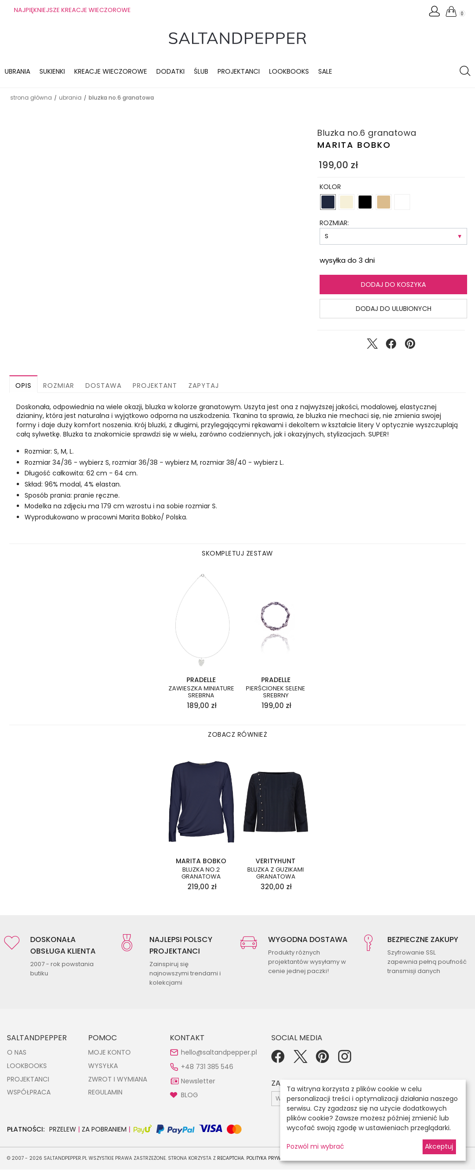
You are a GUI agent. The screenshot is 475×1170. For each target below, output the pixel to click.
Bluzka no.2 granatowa (201, 873)
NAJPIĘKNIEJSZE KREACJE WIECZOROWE (72, 10)
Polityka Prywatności (274, 1158)
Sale (325, 71)
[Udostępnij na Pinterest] (410, 346)
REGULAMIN (105, 1092)
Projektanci (239, 71)
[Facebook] (277, 1060)
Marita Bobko (354, 145)
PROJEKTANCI (28, 1079)
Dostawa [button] (103, 386)
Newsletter (198, 1081)
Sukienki (52, 71)
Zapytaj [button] (203, 386)
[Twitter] (300, 1060)
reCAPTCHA (230, 1158)
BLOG (189, 1095)
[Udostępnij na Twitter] (372, 346)
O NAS (16, 1052)
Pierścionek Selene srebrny (275, 692)
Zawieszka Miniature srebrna (201, 692)
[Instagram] (344, 1060)
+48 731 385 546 (207, 1067)
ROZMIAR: (334, 223)
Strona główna (31, 98)
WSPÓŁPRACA (29, 1092)
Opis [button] (23, 386)
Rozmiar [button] (58, 386)
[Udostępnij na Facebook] (391, 346)
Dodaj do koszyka (393, 285)
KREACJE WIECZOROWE (110, 71)
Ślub (201, 71)
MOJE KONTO (109, 1052)
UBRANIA (70, 98)
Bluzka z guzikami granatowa (275, 873)
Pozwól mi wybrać (315, 1146)
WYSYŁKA (103, 1066)
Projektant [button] (155, 386)
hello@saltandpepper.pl (219, 1052)
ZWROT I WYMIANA (117, 1079)
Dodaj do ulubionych (393, 309)
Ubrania (17, 71)
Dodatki (170, 71)
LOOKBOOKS (289, 71)
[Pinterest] (322, 1060)
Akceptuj (439, 1146)
